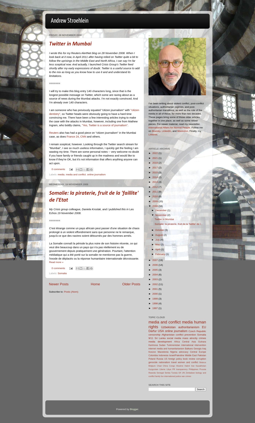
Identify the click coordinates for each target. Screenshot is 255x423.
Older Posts (131, 284)
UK (179, 373)
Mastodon (182, 131)
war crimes (186, 376)
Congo (172, 366)
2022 (155, 153)
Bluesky (156, 131)
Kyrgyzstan (153, 369)
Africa (177, 341)
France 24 (73, 136)
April (158, 249)
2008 (155, 206)
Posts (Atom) (71, 291)
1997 (155, 308)
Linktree (153, 134)
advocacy (183, 352)
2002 (155, 284)
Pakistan (201, 355)
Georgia (197, 348)
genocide (153, 362)
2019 (155, 162)
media (61, 174)
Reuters (54, 132)
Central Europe (198, 352)
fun (162, 376)
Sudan (162, 345)
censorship (154, 334)
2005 (155, 269)
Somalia (62, 273)
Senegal (160, 373)
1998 (155, 303)
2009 (155, 201)
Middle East (191, 355)
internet (152, 348)
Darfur (153, 331)
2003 (155, 279)
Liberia (162, 369)
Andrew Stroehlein (69, 21)
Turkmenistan (173, 345)
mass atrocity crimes (194, 338)
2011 (155, 191)
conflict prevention (186, 334)
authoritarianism (188, 327)
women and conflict (188, 362)
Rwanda (152, 373)
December (161, 210)
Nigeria (173, 352)
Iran (193, 366)
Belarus (202, 362)
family (157, 376)
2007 (155, 260)
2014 (155, 177)
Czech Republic (197, 331)
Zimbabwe (190, 373)
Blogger (134, 409)
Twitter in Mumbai (70, 44)
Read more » (56, 262)
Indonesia (163, 355)
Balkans (189, 348)
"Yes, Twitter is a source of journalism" (105, 125)
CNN (83, 136)
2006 (155, 265)
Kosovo (152, 352)
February (160, 254)
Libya (168, 369)
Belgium (152, 366)
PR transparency (180, 369)
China (165, 366)
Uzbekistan (168, 327)
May (158, 244)
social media (174, 338)
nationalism (164, 362)
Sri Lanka (160, 338)
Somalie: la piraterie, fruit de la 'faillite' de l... (179, 224)
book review (189, 359)
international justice (172, 376)
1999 (155, 298)
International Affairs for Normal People (169, 127)
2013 (155, 182)
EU (204, 327)
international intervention (193, 345)
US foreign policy (173, 359)
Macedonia (163, 352)
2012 (155, 187)
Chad (159, 366)
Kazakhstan (201, 366)
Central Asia (189, 341)
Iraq (204, 348)
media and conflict (76, 174)
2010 (155, 196)
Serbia (167, 373)
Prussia (202, 369)
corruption (201, 359)
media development (160, 341)
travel (174, 362)
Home (95, 284)
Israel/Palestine (176, 355)
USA (161, 331)
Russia (159, 359)
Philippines (193, 369)
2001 (155, 289)
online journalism (96, 174)
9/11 (151, 338)
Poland (152, 359)
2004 (155, 274)
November (161, 215)
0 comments (58, 169)
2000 (155, 293)
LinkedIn (166, 131)
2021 (155, 158)
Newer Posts (58, 284)
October (160, 230)
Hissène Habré (183, 366)
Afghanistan (167, 334)
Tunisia (174, 373)
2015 (155, 172)
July (157, 239)
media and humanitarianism (170, 348)
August (159, 235)
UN (183, 373)
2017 (155, 167)
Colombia (153, 355)
